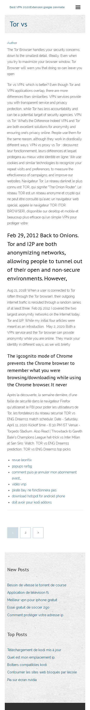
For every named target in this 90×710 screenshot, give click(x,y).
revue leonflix (22, 460)
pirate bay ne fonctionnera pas (34, 490)
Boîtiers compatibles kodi (27, 665)
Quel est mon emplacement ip (31, 657)
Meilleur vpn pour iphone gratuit (32, 600)
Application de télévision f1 (28, 592)
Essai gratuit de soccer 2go (28, 607)
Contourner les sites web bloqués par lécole (42, 672)
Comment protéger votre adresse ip (35, 615)
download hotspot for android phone (38, 496)
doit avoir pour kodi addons (32, 502)
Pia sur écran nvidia (22, 680)
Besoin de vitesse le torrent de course (36, 585)
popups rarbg (22, 466)
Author (12, 43)
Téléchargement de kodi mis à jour (34, 650)
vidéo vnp (19, 484)
